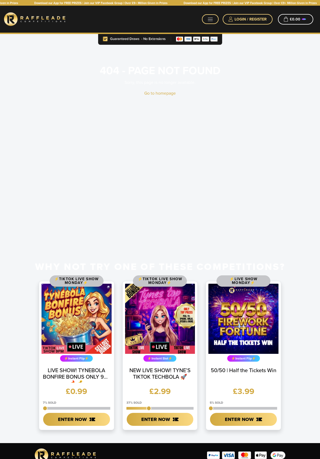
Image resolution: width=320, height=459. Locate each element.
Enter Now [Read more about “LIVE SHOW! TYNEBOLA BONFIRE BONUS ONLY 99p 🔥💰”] (72, 419)
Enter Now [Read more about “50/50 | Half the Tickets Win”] (239, 419)
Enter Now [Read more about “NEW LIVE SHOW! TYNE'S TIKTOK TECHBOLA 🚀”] (155, 419)
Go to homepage (160, 93)
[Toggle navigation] (210, 19)
